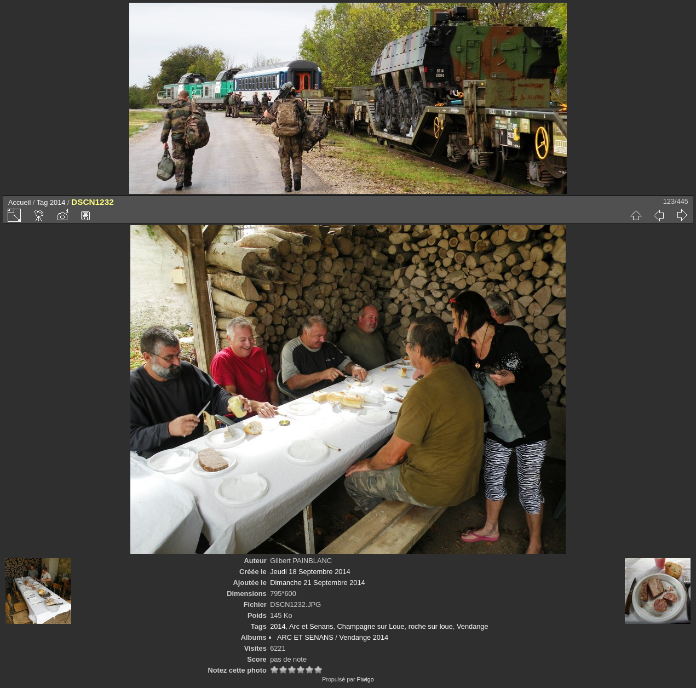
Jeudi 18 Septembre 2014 (310, 571)
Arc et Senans (311, 626)
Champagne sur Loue (371, 626)
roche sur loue (431, 626)
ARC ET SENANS (305, 637)
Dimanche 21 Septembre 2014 (317, 582)
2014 (57, 202)
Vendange (472, 626)
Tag (42, 202)
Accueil (19, 202)
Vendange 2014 (363, 637)
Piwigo (364, 679)
